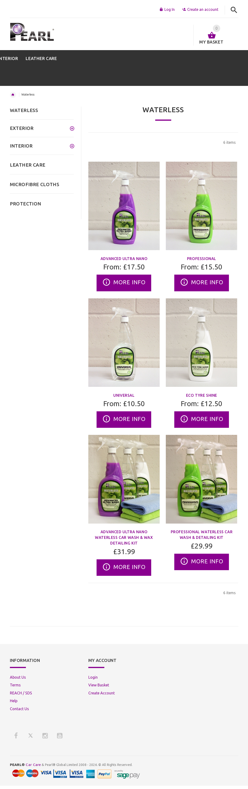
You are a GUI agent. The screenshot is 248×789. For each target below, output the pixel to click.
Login (93, 677)
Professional (201, 258)
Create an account (200, 9)
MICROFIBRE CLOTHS (34, 184)
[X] (30, 736)
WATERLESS (24, 110)
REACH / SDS (21, 693)
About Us (18, 677)
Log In (167, 9)
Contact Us (19, 709)
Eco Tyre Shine (201, 395)
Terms (15, 685)
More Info (124, 282)
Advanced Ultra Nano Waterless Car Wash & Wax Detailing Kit (124, 537)
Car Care (25, 765)
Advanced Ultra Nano (124, 258)
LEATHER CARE (27, 165)
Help (13, 701)
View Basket (98, 685)
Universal (123, 395)
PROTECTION (25, 203)
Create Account (101, 693)
